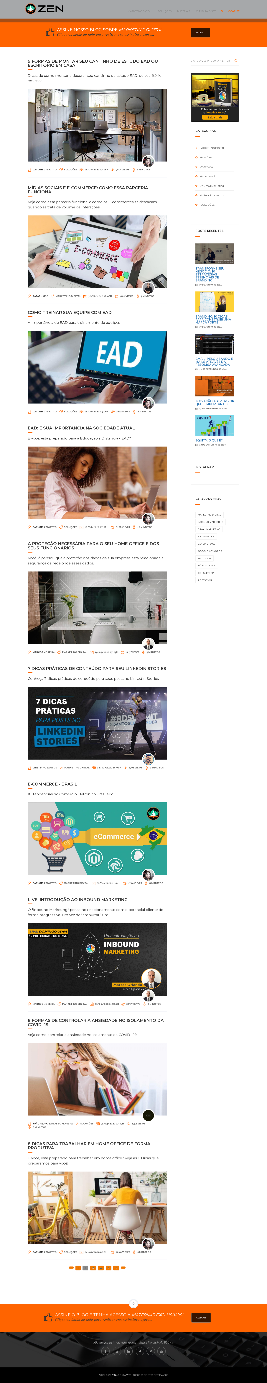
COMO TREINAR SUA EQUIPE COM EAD (70, 412)
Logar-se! (233, 11)
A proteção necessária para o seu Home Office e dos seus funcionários (93, 653)
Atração (206, 166)
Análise (206, 157)
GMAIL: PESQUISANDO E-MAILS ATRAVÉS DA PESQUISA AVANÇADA (214, 568)
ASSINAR (200, 32)
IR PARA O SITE (206, 11)
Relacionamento (212, 195)
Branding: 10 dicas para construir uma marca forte (213, 526)
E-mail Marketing (212, 185)
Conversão (208, 176)
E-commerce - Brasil (52, 883)
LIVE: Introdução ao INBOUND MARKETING (78, 1004)
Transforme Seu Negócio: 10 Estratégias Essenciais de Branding (209, 481)
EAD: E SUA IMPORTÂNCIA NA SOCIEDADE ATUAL (81, 527)
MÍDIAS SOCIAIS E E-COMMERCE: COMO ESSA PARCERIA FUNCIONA (88, 297)
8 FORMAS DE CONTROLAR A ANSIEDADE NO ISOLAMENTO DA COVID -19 (96, 1129)
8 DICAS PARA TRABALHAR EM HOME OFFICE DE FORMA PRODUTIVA (89, 1253)
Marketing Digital (140, 11)
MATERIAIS (183, 11)
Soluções (164, 11)
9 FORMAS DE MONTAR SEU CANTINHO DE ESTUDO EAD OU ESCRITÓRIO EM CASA (93, 63)
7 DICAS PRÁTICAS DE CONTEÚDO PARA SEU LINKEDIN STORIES (97, 768)
